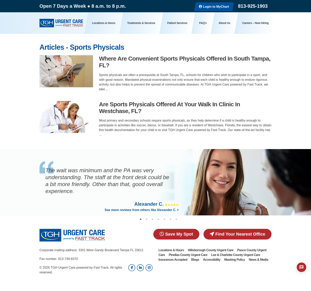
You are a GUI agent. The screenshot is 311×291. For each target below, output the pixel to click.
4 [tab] (158, 219)
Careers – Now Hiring (255, 23)
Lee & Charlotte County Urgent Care (235, 255)
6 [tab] (170, 219)
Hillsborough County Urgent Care (210, 250)
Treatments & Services (141, 23)
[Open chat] (301, 267)
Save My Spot (176, 234)
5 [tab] (164, 219)
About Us (224, 23)
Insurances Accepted (172, 259)
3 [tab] (153, 219)
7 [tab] (176, 219)
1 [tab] (141, 219)
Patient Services (177, 23)
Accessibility (211, 259)
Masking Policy (234, 259)
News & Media (258, 259)
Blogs (195, 259)
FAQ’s (203, 23)
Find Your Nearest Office (237, 234)
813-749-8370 (68, 259)
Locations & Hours (103, 23)
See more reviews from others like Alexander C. (142, 210)
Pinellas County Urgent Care (188, 255)
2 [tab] (147, 219)
